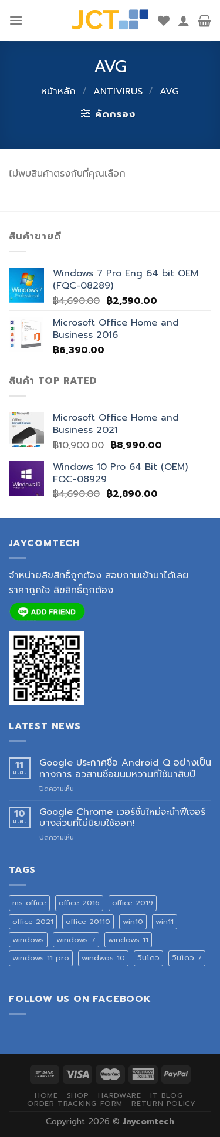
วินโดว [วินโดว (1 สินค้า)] (148, 957)
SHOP (78, 1095)
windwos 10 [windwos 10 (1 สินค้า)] (103, 957)
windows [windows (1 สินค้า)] (28, 939)
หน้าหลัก (58, 91)
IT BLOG (166, 1095)
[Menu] (16, 20)
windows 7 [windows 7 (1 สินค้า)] (76, 939)
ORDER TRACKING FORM (75, 1103)
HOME (46, 1095)
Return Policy (163, 1103)
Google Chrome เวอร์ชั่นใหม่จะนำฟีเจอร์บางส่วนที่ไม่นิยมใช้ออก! (122, 818)
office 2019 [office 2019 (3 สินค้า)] (132, 902)
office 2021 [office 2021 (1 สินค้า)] (32, 921)
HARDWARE (119, 1095)
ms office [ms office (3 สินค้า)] (29, 902)
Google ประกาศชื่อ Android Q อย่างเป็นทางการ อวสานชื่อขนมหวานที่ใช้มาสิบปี (125, 768)
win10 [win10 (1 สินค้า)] (133, 921)
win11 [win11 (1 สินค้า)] (164, 921)
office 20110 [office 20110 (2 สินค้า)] (88, 921)
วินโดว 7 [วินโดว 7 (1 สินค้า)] (187, 957)
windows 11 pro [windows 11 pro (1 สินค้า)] (40, 957)
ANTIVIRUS (118, 91)
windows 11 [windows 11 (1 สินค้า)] (128, 939)
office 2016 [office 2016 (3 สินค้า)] (79, 902)
